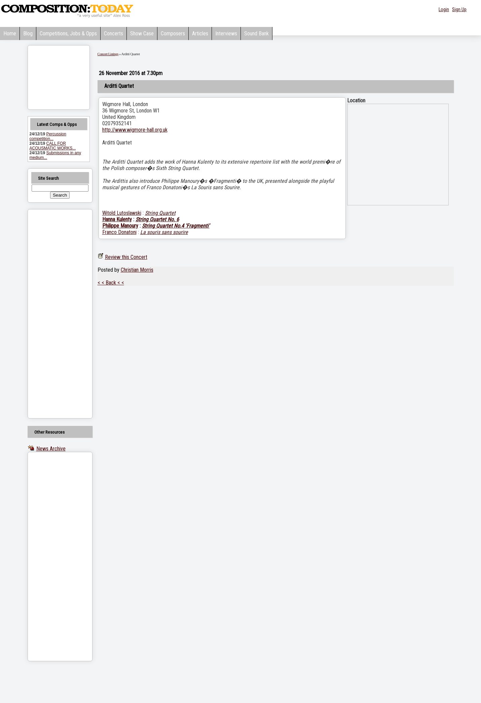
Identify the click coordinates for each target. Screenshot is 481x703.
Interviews (226, 33)
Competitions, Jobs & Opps (68, 33)
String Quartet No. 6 (157, 219)
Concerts (113, 33)
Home (9, 33)
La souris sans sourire (164, 232)
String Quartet (160, 213)
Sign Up (459, 9)
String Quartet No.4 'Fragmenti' (176, 226)
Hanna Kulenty (117, 219)
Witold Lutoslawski (121, 213)
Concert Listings (108, 54)
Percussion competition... (48, 136)
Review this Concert (126, 257)
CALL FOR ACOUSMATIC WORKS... (53, 145)
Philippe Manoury (120, 226)
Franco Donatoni (119, 232)
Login (444, 9)
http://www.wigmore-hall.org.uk (135, 130)
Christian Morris (137, 270)
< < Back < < (111, 282)
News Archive (51, 448)
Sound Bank (256, 33)
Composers (173, 33)
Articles (200, 33)
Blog (28, 33)
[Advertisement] (51, 314)
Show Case (142, 33)
